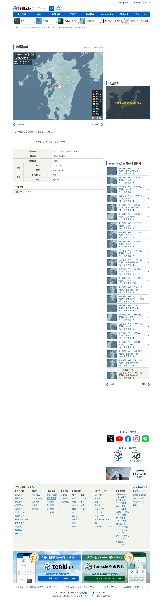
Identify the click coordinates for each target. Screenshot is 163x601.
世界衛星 (65, 502)
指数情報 (90, 14)
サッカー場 (99, 509)
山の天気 (98, 495)
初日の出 (123, 543)
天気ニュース (141, 14)
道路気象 (18, 530)
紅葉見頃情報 (123, 525)
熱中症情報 (123, 519)
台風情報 (50, 509)
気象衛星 (65, 498)
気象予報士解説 (139, 495)
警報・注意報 (52, 495)
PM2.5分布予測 (21, 519)
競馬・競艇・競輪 (102, 519)
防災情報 (56, 14)
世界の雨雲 (19, 523)
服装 (74, 502)
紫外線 (75, 516)
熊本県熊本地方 (59, 156)
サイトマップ (137, 2)
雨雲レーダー (20, 512)
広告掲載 (127, 587)
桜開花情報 (123, 501)
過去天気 (35, 505)
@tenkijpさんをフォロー (53, 142)
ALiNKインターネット (49, 587)
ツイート (37, 142)
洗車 (74, 523)
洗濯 (74, 498)
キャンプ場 (99, 516)
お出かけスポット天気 (104, 526)
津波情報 (50, 502)
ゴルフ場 (98, 512)
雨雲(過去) (36, 495)
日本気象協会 (32, 587)
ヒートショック (123, 531)
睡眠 (74, 526)
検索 (51, 8)
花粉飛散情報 (123, 495)
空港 (96, 502)
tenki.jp (22, 9)
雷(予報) (18, 526)
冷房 (82, 505)
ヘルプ (147, 2)
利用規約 (69, 587)
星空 (74, 509)
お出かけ (75, 505)
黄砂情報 (18, 534)
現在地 (58, 9)
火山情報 (50, 505)
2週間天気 (19, 505)
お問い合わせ (141, 587)
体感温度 (75, 519)
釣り (96, 523)
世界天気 (18, 498)
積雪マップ (19, 516)
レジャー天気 (107, 14)
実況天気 (35, 502)
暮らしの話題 (138, 498)
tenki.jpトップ (124, 2)
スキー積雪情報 (123, 537)
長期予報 (18, 509)
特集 (135, 505)
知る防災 (50, 512)
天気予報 (22, 14)
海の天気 (98, 498)
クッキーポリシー (110, 587)
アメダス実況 (37, 498)
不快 (82, 502)
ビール (83, 512)
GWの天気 (123, 507)
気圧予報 (18, 502)
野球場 (97, 505)
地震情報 (51, 498)
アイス (83, 509)
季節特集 (124, 14)
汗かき (83, 498)
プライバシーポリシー (88, 587)
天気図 (73, 14)
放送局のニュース (140, 502)
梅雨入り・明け (123, 513)
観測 (39, 14)
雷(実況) (35, 509)
